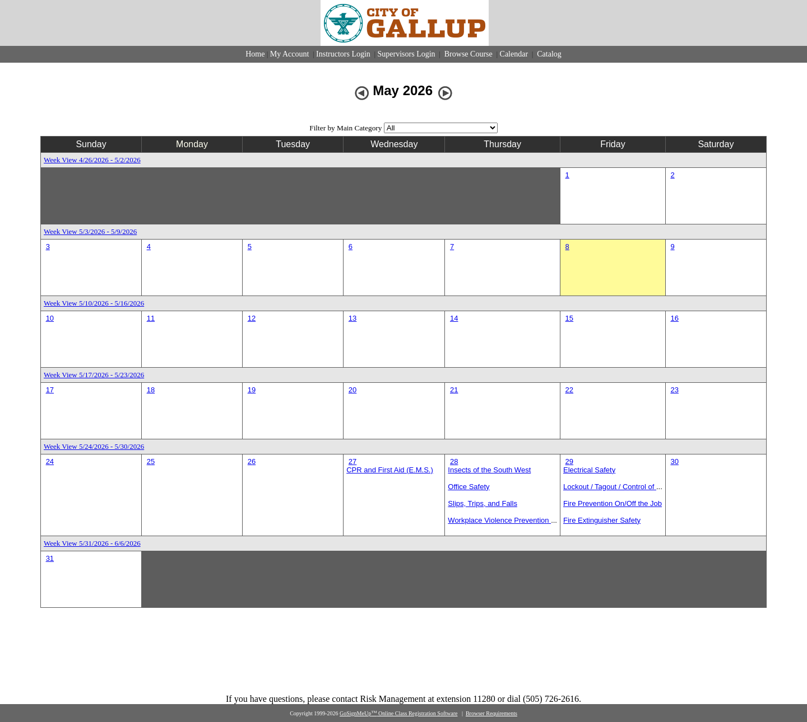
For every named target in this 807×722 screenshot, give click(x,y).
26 (252, 461)
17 (50, 390)
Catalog (548, 54)
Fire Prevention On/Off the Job (612, 503)
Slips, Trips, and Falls (482, 503)
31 (50, 558)
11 (151, 318)
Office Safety (468, 486)
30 (674, 461)
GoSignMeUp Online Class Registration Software (398, 713)
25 (151, 461)
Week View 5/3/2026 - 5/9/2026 (90, 231)
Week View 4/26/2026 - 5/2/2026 (92, 160)
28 (454, 461)
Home (255, 54)
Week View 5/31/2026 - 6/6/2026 (92, 543)
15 (569, 318)
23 (674, 390)
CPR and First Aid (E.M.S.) (389, 470)
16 (674, 318)
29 (569, 461)
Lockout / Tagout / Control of (609, 486)
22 (569, 390)
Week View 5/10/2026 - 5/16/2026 (94, 303)
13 (352, 318)
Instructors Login (343, 54)
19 (252, 390)
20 (352, 390)
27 (352, 461)
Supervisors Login (406, 54)
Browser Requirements (491, 713)
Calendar (514, 54)
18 (151, 390)
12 (252, 318)
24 (50, 461)
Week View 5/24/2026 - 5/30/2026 (94, 446)
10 (50, 318)
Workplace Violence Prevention (499, 520)
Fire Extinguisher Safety (602, 520)
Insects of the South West (489, 470)
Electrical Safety (589, 470)
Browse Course (468, 54)
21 (454, 390)
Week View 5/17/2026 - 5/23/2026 (94, 375)
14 (454, 318)
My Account (289, 54)
